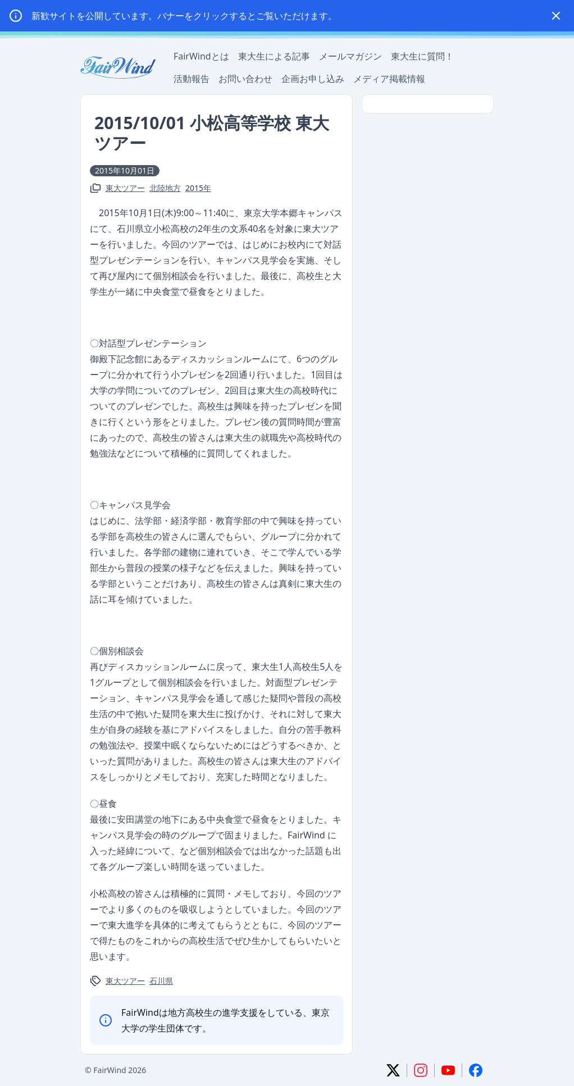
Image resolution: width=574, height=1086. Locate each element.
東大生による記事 (274, 56)
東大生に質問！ (422, 56)
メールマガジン (350, 56)
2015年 (198, 187)
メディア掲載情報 (389, 78)
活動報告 (191, 78)
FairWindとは (201, 56)
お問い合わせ (245, 78)
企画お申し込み (312, 78)
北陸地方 (165, 187)
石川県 (161, 980)
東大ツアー (125, 187)
